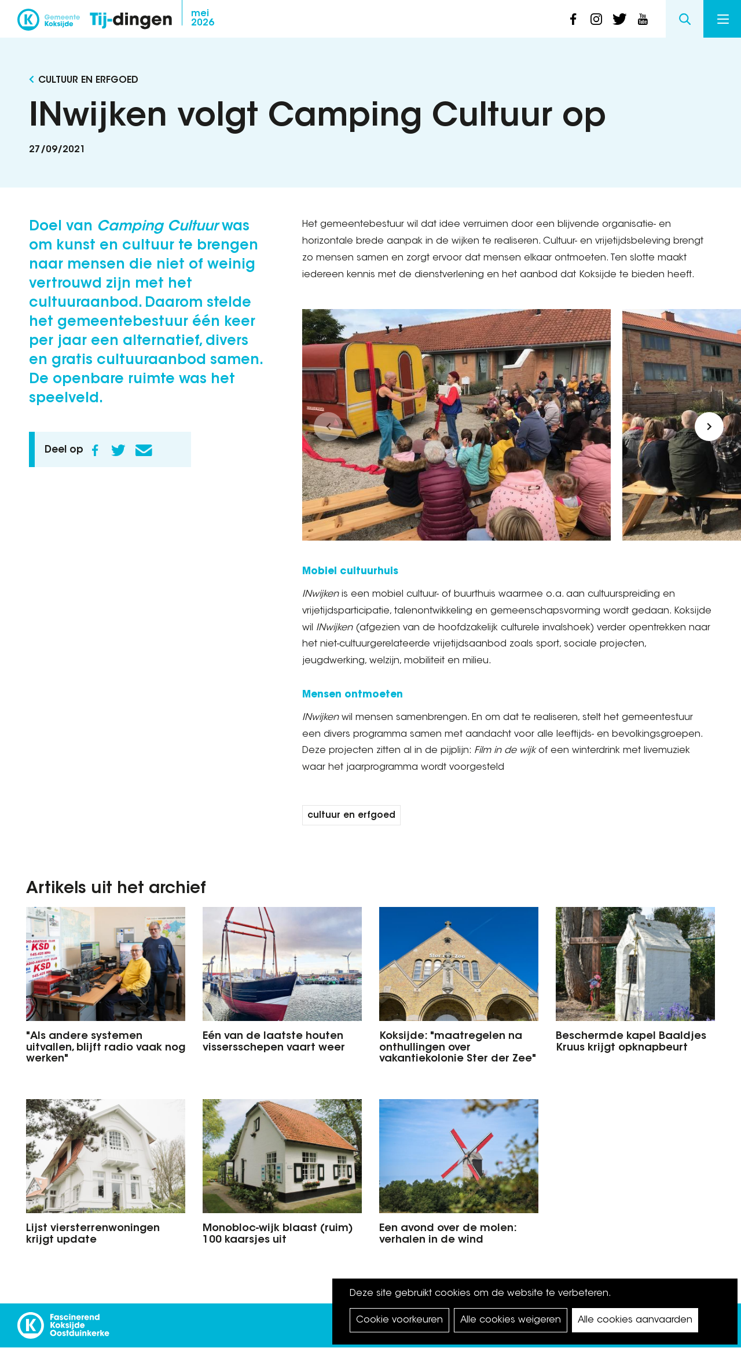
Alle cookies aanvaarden (635, 1320)
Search (684, 19)
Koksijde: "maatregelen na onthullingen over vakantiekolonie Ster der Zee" (457, 1048)
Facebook (95, 450)
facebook (573, 19)
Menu (723, 19)
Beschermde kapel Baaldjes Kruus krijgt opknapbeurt (631, 1042)
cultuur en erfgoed (351, 815)
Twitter (118, 450)
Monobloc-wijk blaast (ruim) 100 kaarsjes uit (278, 1235)
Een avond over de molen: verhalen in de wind (447, 1235)
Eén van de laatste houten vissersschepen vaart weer (274, 1042)
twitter (619, 19)
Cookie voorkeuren (399, 1320)
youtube (642, 19)
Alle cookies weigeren (510, 1320)
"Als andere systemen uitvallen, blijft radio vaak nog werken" (105, 1048)
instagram (596, 19)
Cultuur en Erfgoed (88, 80)
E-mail (143, 450)
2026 (202, 18)
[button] (328, 426)
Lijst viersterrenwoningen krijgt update (93, 1235)
